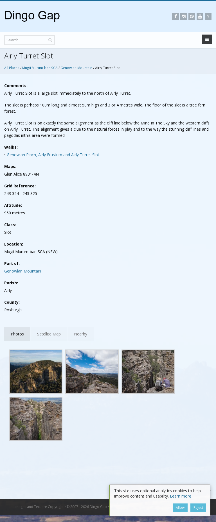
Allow (180, 507)
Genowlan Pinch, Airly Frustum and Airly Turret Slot (53, 154)
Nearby (80, 334)
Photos (17, 334)
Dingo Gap (98, 506)
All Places (11, 67)
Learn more (180, 496)
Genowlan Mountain (76, 67)
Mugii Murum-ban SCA (40, 67)
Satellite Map (49, 334)
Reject (198, 507)
